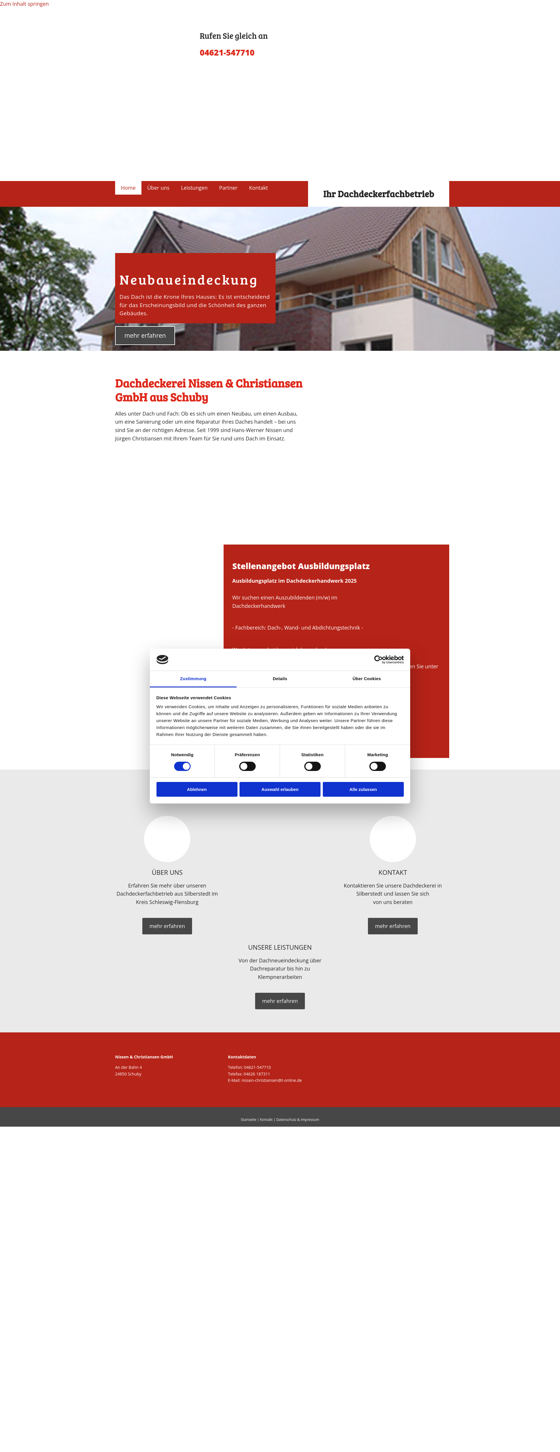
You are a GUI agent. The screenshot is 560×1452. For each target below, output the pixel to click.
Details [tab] (280, 678)
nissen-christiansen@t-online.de (272, 1080)
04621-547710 (257, 1067)
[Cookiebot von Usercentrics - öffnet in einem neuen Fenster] (378, 659)
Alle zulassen (363, 789)
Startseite (248, 1119)
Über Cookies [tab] (367, 678)
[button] (145, 335)
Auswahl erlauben (280, 789)
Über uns (158, 187)
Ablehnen (197, 789)
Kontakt (258, 187)
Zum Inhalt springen (24, 3)
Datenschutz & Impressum (297, 1119)
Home (128, 187)
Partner (228, 187)
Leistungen (194, 187)
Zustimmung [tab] (193, 678)
